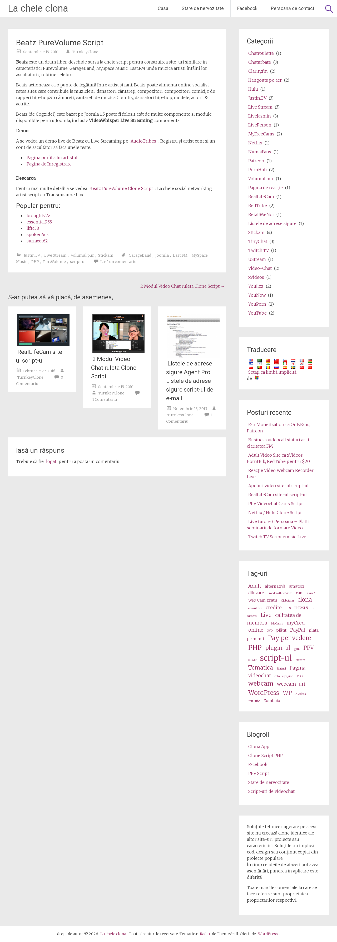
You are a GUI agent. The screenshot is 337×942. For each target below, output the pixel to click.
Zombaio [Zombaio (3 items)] (272, 700)
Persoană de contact (292, 8)
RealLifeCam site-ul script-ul (40, 356)
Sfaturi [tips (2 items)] (281, 668)
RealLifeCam (261, 196)
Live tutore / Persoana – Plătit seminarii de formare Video (278, 524)
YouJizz (256, 286)
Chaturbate (259, 62)
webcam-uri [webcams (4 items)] (291, 684)
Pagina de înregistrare (49, 164)
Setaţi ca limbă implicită (272, 372)
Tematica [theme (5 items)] (260, 667)
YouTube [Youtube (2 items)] (254, 701)
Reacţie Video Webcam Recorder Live (280, 473)
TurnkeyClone (85, 52)
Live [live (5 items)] (265, 615)
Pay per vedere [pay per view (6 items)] (289, 638)
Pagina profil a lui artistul (52, 157)
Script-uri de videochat (271, 791)
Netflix (255, 142)
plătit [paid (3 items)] (281, 630)
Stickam (105, 255)
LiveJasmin (259, 116)
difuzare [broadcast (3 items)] (256, 592)
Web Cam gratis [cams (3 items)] (262, 600)
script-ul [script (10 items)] (276, 658)
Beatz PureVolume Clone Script (121, 188)
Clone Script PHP (265, 755)
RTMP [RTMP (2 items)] (252, 660)
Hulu (253, 89)
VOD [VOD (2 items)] (300, 676)
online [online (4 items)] (255, 630)
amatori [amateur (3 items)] (296, 586)
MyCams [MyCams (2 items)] (277, 623)
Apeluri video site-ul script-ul (278, 485)
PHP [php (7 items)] (255, 647)
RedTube (257, 205)
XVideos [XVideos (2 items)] (300, 694)
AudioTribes (143, 141)
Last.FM (180, 255)
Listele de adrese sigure (272, 223)
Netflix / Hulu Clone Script (275, 512)
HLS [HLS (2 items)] (288, 608)
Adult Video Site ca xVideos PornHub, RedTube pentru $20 (278, 458)
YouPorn (257, 304)
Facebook (247, 8)
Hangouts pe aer (265, 80)
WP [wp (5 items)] (287, 693)
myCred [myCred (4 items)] (295, 623)
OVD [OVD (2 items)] (269, 630)
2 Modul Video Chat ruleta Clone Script (182, 286)
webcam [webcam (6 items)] (260, 683)
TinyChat (257, 241)
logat (51, 461)
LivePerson (259, 125)
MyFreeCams (261, 133)
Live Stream (55, 255)
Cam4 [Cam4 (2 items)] (311, 593)
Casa (163, 8)
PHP (35, 261)
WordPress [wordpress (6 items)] (263, 692)
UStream (257, 259)
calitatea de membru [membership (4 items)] (274, 619)
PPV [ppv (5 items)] (308, 648)
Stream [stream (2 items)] (300, 660)
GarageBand (140, 255)
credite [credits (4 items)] (274, 607)
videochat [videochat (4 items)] (259, 675)
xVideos (256, 277)
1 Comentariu (104, 399)
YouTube (257, 313)
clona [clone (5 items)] (305, 599)
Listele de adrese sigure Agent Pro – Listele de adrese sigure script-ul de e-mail (191, 381)
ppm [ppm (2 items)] (297, 649)
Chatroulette (261, 53)
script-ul (78, 261)
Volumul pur (82, 255)
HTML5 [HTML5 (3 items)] (301, 608)
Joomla (162, 255)
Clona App (258, 746)
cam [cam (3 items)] (300, 592)
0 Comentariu (39, 380)
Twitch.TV (258, 250)
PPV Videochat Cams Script (275, 503)
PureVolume (54, 261)
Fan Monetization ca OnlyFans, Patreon (278, 427)
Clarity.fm (258, 71)
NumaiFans (259, 151)
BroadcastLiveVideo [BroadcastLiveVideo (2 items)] (279, 593)
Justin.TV (32, 255)
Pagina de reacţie (265, 187)
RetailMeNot (261, 214)
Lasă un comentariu (118, 261)
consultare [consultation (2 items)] (255, 608)
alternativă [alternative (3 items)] (275, 586)
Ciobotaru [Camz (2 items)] (287, 600)
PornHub (257, 169)
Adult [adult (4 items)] (254, 586)
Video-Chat (260, 268)
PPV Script (258, 773)
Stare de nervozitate (203, 8)
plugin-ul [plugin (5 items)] (277, 648)
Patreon (256, 160)
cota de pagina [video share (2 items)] (284, 676)
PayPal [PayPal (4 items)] (297, 630)
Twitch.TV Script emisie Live (277, 536)
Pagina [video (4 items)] (297, 668)
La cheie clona (38, 8)
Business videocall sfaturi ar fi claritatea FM (278, 443)
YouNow (257, 295)
